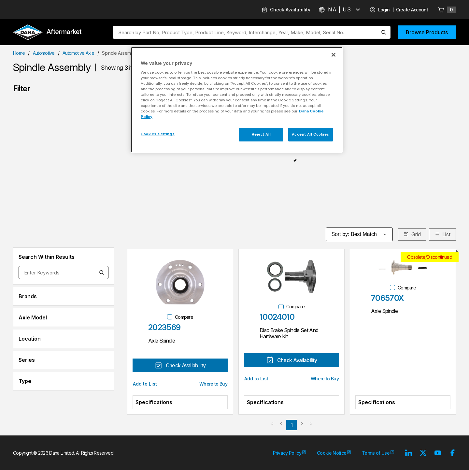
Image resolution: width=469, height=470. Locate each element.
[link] (272, 426)
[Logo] (47, 32)
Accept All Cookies (310, 134)
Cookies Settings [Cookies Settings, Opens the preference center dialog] (158, 134)
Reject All (261, 134)
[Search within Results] (101, 272)
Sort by (359, 234)
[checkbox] (169, 316)
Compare (184, 317)
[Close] (333, 55)
